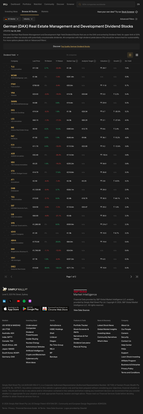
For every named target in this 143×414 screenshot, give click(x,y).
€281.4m (71, 77)
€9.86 (84, 137)
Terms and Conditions (130, 372)
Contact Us (126, 341)
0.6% (127, 242)
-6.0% (58, 259)
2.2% (116, 94)
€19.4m (70, 103)
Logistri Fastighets (17, 234)
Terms (4, 408)
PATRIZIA (14, 139)
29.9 (104, 102)
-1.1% (47, 250)
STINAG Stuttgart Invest (19, 174)
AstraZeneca (55, 325)
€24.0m (70, 250)
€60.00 (35, 216)
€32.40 (35, 155)
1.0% (47, 163)
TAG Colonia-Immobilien (19, 165)
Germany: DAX (8, 357)
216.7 (104, 224)
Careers (124, 333)
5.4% (127, 94)
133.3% (59, 268)
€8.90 (35, 129)
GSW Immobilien (17, 217)
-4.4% (47, 181)
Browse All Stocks (29, 11)
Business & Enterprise (130, 365)
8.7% (116, 233)
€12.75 (85, 129)
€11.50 (35, 68)
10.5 (104, 233)
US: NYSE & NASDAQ (11, 325)
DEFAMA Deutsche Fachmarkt (20, 208)
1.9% (58, 137)
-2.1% (47, 198)
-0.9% (47, 189)
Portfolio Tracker (81, 325)
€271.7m (71, 268)
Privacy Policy (127, 368)
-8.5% (117, 181)
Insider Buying (32, 339)
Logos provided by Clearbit (75, 408)
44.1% (117, 198)
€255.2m (71, 163)
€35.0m (70, 85)
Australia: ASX (8, 333)
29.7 (104, 68)
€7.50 (35, 137)
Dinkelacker (15, 191)
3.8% (58, 103)
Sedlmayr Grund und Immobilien (20, 226)
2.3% (127, 216)
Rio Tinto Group (56, 345)
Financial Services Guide (26, 408)
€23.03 (35, 94)
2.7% (47, 68)
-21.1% (59, 216)
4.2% (47, 129)
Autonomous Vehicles (35, 347)
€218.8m (71, 172)
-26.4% (59, 155)
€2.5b (69, 181)
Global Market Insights (107, 329)
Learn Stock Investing (130, 357)
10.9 (104, 268)
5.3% (127, 103)
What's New (102, 341)
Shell (52, 333)
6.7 (103, 111)
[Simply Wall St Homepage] (5, 4)
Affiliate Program (128, 361)
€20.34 (85, 111)
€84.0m (70, 242)
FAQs (123, 349)
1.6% (116, 207)
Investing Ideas (11, 11)
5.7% (127, 85)
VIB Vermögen (16, 260)
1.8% (58, 111)
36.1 (104, 137)
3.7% (58, 189)
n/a (83, 68)
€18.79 (85, 198)
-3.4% (58, 85)
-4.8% (47, 216)
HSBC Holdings (56, 329)
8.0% (58, 198)
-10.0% (59, 146)
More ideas (31, 362)
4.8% (127, 129)
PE (101, 68)
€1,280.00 (37, 224)
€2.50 (35, 181)
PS (102, 103)
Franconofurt (15, 87)
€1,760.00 (37, 250)
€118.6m (71, 207)
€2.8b (69, 198)
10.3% (58, 129)
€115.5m (71, 146)
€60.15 (35, 120)
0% (46, 77)
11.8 (104, 85)
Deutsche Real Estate (18, 269)
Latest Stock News (105, 325)
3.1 (103, 120)
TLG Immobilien (16, 69)
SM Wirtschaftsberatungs (20, 104)
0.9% (47, 146)
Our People (126, 329)
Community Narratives (107, 337)
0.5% (127, 259)
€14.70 (35, 172)
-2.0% (47, 94)
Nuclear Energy (32, 343)
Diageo (53, 341)
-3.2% (47, 111)
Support (124, 353)
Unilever (53, 337)
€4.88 (35, 103)
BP (51, 353)
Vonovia (14, 95)
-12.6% (117, 146)
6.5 (103, 259)
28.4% (47, 268)
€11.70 (35, 146)
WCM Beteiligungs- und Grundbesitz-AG (20, 78)
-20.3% (117, 111)
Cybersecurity (32, 358)
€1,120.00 (37, 189)
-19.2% (59, 163)
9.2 (103, 146)
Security (124, 337)
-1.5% (47, 120)
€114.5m (71, 155)
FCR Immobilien (16, 148)
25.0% (58, 242)
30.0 (104, 215)
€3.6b (69, 216)
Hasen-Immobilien (17, 243)
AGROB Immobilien (18, 156)
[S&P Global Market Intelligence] (85, 293)
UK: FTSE (6, 329)
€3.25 (84, 181)
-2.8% (47, 207)
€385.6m (71, 129)
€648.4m (71, 137)
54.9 (104, 163)
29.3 (104, 189)
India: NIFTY (7, 337)
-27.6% (117, 120)
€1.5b (69, 111)
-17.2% (59, 120)
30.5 (104, 198)
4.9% (127, 120)
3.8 (103, 181)
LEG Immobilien (16, 122)
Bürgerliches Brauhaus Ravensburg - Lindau (20, 252)
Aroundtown (15, 182)
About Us (125, 325)
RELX (52, 349)
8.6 (103, 129)
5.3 (103, 94)
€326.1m (71, 189)
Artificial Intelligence (35, 351)
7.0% (127, 68)
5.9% (127, 77)
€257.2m (71, 259)
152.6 (104, 155)
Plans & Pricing (80, 347)
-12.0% (59, 250)
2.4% (116, 129)
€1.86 (35, 77)
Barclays (53, 357)
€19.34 (35, 111)
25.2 (104, 207)
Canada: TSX (7, 341)
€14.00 (35, 268)
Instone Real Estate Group (20, 130)
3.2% (127, 181)
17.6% (58, 172)
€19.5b (70, 94)
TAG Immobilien (17, 200)
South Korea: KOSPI (10, 353)
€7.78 (35, 259)
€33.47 (85, 207)
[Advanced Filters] (129, 19)
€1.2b (69, 68)
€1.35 (35, 233)
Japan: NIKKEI (8, 349)
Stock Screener (128, 12)
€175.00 (36, 242)
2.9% (127, 189)
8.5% (58, 224)
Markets (44, 11)
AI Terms (41, 408)
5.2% (127, 111)
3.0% (47, 137)
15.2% (117, 137)
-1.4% (58, 181)
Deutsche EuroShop (18, 113)
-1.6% (58, 77)
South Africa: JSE (9, 345)
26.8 (104, 172)
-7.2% (58, 207)
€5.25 (35, 163)
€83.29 (85, 120)
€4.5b (69, 120)
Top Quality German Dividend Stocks (75, 46)
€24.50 (35, 207)
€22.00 (85, 146)
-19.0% (59, 94)
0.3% (127, 268)
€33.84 (85, 94)
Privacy (11, 408)
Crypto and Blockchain (35, 354)
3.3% (127, 172)
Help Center (126, 345)
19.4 (104, 241)
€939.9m (71, 224)
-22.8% (59, 68)
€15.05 (35, 198)
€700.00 (36, 85)
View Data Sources (82, 310)
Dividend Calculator (82, 343)
